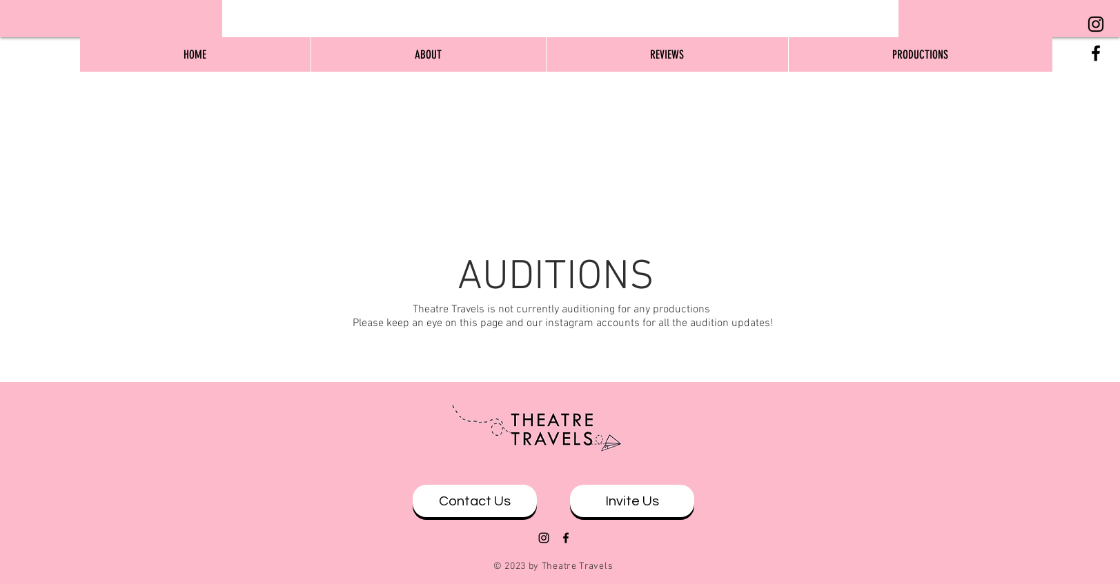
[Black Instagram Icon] (1095, 24)
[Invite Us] (632, 501)
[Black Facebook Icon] (1095, 53)
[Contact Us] (475, 501)
